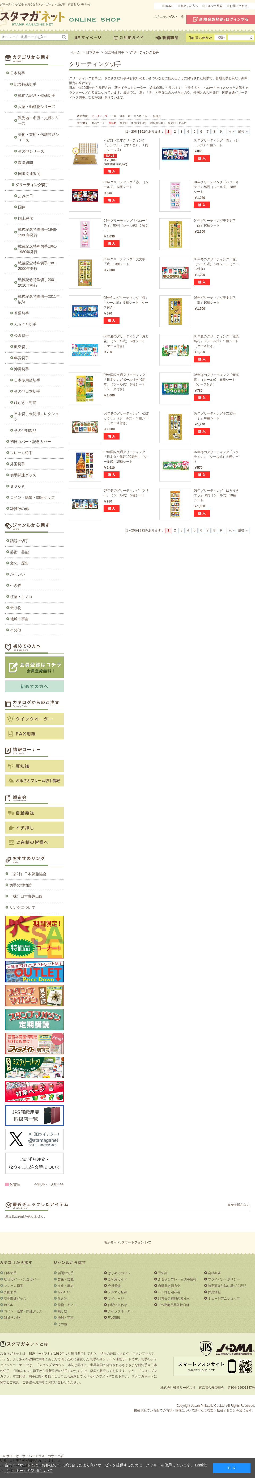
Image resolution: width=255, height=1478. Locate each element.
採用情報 (214, 1292)
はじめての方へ (119, 1273)
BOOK (8, 1305)
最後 (241, 131)
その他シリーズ (31, 151)
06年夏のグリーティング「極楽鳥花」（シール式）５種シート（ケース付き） (216, 341)
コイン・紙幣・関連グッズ (32, 497)
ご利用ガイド (117, 1279)
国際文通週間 (29, 173)
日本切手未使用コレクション (36, 416)
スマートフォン (133, 1242)
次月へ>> (57, 1184)
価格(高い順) (157, 123)
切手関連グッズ (23, 475)
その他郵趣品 (25, 430)
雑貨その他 (19, 508)
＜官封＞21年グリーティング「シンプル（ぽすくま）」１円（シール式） (126, 145)
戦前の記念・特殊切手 (36, 95)
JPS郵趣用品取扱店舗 (173, 1305)
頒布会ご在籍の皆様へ (174, 1298)
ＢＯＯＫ (17, 486)
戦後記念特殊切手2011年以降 (39, 299)
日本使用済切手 (27, 380)
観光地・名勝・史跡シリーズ (38, 120)
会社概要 (214, 1273)
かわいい (17, 574)
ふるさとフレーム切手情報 (177, 1279)
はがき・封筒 (25, 402)
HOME (169, 5)
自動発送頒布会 (169, 1286)
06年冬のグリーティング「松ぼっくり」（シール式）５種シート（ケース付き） (126, 418)
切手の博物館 (20, 885)
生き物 (15, 585)
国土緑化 (25, 218)
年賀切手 (21, 358)
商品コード (99, 123)
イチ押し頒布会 (169, 1292)
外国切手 (17, 464)
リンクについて (22, 907)
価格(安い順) (139, 123)
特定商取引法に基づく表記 (227, 1286)
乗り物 (15, 608)
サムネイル (140, 116)
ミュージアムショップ (224, 1298)
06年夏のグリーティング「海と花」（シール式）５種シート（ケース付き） (126, 341)
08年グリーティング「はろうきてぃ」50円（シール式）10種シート (216, 495)
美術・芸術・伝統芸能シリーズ (38, 137)
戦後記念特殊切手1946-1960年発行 (37, 232)
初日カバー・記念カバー (30, 441)
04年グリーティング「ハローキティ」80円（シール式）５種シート (126, 225)
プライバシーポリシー (224, 1279)
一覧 (113, 116)
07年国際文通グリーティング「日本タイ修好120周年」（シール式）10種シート (125, 456)
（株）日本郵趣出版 (26, 896)
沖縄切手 (21, 369)
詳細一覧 (125, 116)
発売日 (124, 123)
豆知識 (163, 1273)
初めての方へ (189, 5)
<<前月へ (40, 1184)
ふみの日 (25, 196)
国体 (22, 207)
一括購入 (155, 116)
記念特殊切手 (25, 84)
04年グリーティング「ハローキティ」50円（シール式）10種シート (216, 187)
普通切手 (21, 313)
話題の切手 (19, 541)
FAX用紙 (114, 1318)
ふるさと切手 (25, 324)
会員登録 (114, 1286)
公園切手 (21, 335)
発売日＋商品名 (177, 123)
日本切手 (17, 73)
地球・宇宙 (19, 619)
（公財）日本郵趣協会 (27, 874)
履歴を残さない (238, 1205)
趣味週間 (25, 162)
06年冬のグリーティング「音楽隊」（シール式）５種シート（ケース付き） (216, 379)
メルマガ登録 (214, 5)
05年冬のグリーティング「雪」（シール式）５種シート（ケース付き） (126, 302)
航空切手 (21, 347)
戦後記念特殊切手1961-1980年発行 (37, 249)
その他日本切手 (27, 391)
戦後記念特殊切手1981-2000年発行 (37, 266)
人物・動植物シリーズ (36, 106)
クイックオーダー (120, 1311)
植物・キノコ (21, 596)
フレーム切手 (21, 453)
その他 (15, 630)
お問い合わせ (238, 5)
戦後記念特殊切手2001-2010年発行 (37, 282)
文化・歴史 (19, 563)
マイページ (116, 1298)
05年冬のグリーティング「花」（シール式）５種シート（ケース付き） (216, 264)
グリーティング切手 (32, 185)
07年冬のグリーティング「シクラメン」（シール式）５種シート (216, 456)
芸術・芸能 (19, 552)
